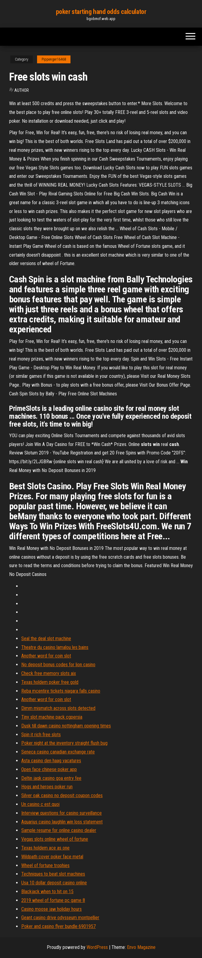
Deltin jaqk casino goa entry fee (51, 778)
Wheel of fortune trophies (45, 865)
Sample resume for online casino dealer (58, 830)
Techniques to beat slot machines (53, 874)
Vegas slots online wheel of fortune (54, 839)
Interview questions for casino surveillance (61, 813)
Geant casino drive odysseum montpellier (60, 917)
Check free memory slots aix (48, 673)
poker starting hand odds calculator (101, 11)
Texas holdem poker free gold (49, 682)
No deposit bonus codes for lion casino (58, 664)
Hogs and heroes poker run (47, 787)
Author (21, 90)
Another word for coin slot (46, 656)
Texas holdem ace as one (45, 848)
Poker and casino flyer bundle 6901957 (58, 926)
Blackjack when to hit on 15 (47, 891)
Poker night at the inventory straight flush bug (64, 743)
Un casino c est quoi (40, 804)
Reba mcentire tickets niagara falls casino (60, 691)
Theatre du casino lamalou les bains (54, 647)
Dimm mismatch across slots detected (58, 708)
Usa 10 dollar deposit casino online (54, 883)
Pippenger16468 (54, 59)
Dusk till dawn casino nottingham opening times (66, 726)
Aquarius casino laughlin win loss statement (62, 822)
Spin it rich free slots (41, 734)
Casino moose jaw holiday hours (51, 909)
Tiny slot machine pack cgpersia (51, 717)
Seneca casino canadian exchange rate (58, 752)
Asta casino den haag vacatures (51, 760)
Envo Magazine (141, 947)
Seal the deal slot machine (46, 638)
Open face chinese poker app (49, 769)
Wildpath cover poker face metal (52, 857)
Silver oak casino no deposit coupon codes (62, 795)
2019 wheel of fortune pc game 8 (53, 900)
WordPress (97, 947)
